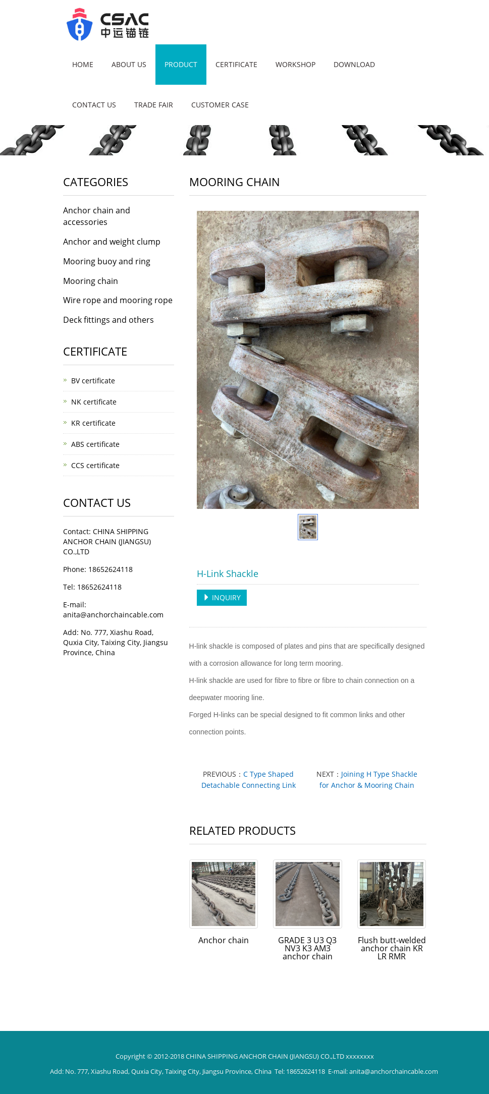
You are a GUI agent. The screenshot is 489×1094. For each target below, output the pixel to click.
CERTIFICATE (236, 64)
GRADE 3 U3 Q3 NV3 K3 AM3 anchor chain (307, 948)
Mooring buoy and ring (106, 261)
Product (181, 64)
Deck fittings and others (108, 319)
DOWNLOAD (354, 64)
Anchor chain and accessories (96, 216)
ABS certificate (95, 444)
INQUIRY (222, 597)
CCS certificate (95, 465)
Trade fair (153, 104)
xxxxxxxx (360, 1056)
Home (82, 64)
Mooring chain (90, 280)
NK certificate (94, 402)
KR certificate (93, 423)
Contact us (94, 104)
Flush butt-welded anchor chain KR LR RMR (392, 948)
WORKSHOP (295, 64)
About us (129, 64)
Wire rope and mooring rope (118, 300)
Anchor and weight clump (111, 241)
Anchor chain (223, 940)
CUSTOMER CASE (220, 104)
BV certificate (93, 380)
